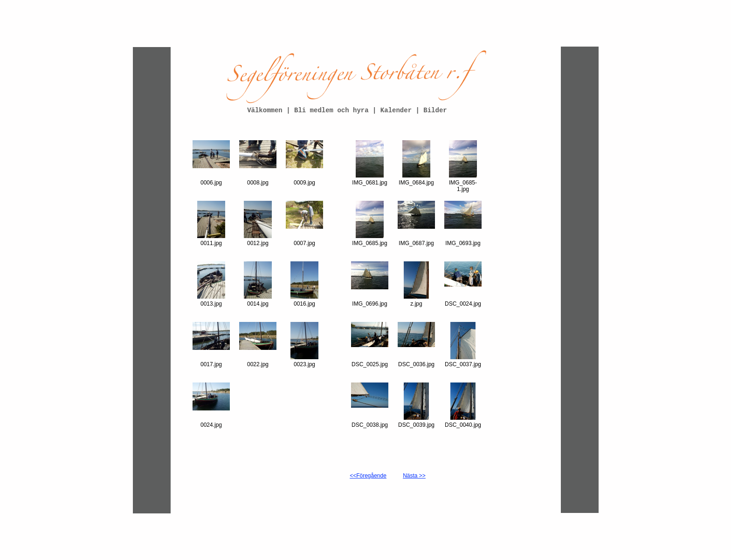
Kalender (396, 110)
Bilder (435, 110)
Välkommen (265, 110)
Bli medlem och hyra (333, 110)
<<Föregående (368, 475)
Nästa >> (414, 475)
